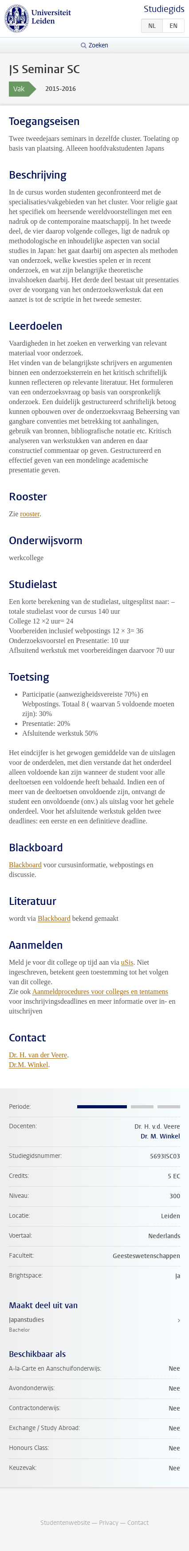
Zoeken (98, 45)
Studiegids (164, 9)
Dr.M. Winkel (28, 1064)
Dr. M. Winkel (160, 1136)
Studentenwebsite (65, 1523)
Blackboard (25, 865)
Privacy (108, 1523)
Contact (138, 1523)
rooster (29, 514)
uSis (127, 962)
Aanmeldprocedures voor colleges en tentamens (100, 991)
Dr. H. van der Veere (38, 1055)
